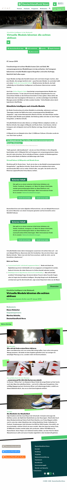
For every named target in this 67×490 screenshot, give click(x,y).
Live (55, 9)
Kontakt (37, 449)
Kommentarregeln (40, 465)
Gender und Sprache (41, 468)
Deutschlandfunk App (15, 48)
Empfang (38, 451)
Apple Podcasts (54, 48)
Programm (34, 8)
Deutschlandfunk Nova (42, 446)
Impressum (38, 460)
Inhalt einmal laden (25, 198)
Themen (19, 8)
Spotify (42, 48)
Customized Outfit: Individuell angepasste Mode (23, 265)
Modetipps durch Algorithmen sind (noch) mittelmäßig (25, 272)
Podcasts (27, 8)
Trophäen (38, 454)
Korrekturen (38, 462)
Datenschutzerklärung (42, 457)
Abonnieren (33, 52)
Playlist (59, 9)
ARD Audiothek (31, 48)
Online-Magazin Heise (20, 91)
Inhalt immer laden (42, 198)
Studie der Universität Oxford (22, 83)
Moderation (43, 8)
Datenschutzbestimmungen (31, 192)
